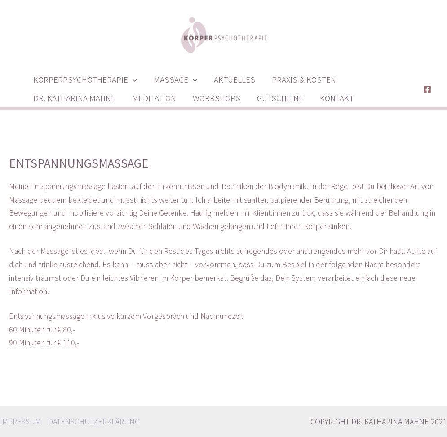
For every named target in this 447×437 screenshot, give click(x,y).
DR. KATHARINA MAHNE (73, 97)
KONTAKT (330, 97)
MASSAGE (173, 79)
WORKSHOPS (213, 97)
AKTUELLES (231, 79)
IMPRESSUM (20, 421)
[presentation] (131, 79)
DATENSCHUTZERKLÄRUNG (94, 421)
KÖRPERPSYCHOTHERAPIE (84, 79)
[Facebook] (427, 89)
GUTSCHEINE (275, 97)
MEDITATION (152, 97)
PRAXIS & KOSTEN (299, 79)
